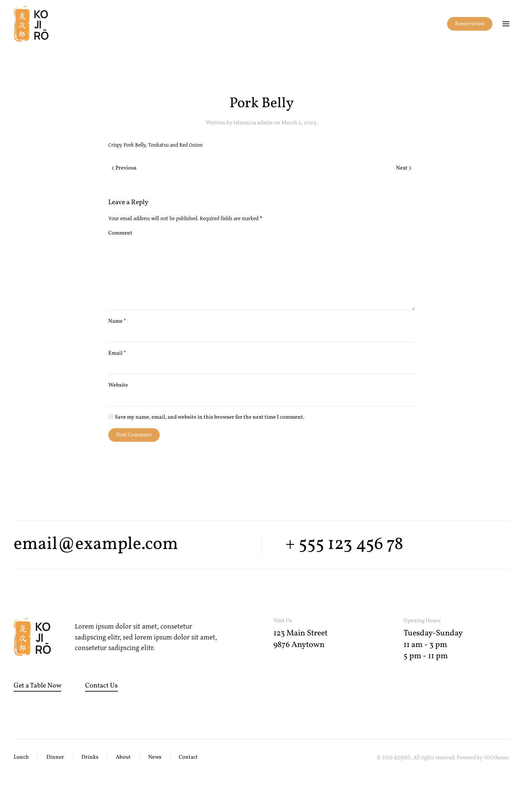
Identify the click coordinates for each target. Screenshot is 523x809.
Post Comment (134, 435)
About (123, 757)
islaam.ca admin (253, 123)
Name (117, 321)
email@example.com (96, 544)
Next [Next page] (403, 168)
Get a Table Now (37, 686)
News (154, 757)
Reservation (470, 24)
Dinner (55, 757)
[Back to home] (31, 24)
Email (117, 353)
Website (118, 385)
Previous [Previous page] (124, 168)
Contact (188, 757)
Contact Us (101, 686)
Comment (120, 233)
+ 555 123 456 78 (344, 544)
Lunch (21, 757)
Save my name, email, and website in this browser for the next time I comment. (206, 417)
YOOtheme (496, 757)
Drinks (89, 757)
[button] (506, 24)
